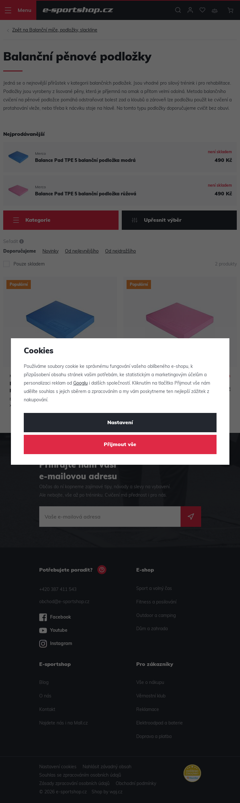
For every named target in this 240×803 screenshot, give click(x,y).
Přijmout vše (120, 444)
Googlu (80, 383)
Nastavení (120, 422)
